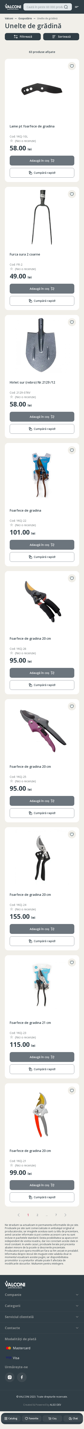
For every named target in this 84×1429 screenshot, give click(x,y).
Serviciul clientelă (42, 1317)
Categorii (42, 1306)
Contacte (42, 1328)
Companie (42, 1294)
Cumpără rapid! (42, 173)
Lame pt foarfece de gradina (32, 126)
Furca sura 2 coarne (25, 254)
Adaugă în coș (42, 160)
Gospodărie (25, 18)
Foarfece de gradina (25, 510)
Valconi (9, 18)
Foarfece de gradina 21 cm (30, 1022)
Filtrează (23, 37)
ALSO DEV (55, 1404)
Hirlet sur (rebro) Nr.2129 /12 (32, 382)
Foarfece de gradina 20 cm (30, 638)
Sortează (61, 37)
